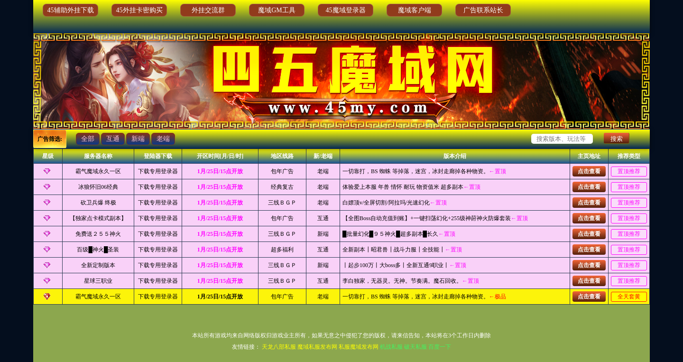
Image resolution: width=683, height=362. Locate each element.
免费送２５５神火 (98, 234)
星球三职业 (98, 281)
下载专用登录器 (158, 171)
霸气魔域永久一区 (98, 171)
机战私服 (391, 346)
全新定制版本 (98, 265)
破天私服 (415, 346)
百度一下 (439, 346)
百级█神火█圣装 (98, 249)
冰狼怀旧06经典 (98, 187)
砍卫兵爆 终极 (98, 202)
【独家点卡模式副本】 (98, 218)
